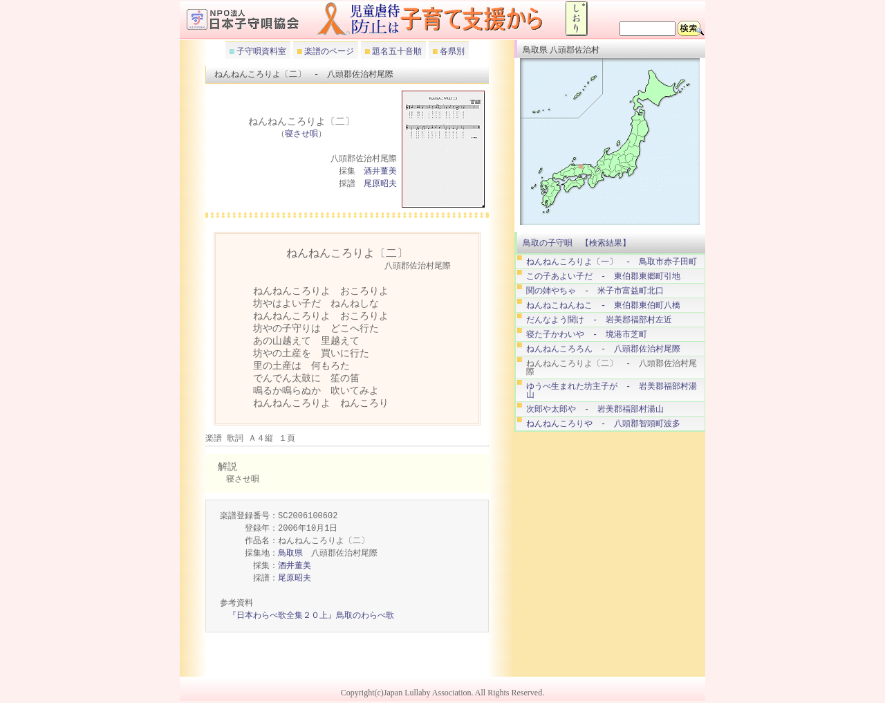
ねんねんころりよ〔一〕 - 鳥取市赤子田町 (611, 262)
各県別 (451, 51)
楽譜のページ (328, 51)
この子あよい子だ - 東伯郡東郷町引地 (603, 276)
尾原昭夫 (380, 184)
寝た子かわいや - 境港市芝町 (586, 334)
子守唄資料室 (260, 51)
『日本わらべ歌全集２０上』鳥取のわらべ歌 (311, 616)
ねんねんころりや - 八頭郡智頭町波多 (603, 424)
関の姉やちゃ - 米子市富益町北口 (595, 291)
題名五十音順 (396, 51)
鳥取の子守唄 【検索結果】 (577, 243)
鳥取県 (290, 554)
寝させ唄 (301, 134)
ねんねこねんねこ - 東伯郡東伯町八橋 (603, 305)
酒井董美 (380, 172)
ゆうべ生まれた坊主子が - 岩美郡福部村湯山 (611, 391)
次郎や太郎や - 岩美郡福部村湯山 (595, 409)
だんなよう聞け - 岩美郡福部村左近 (599, 320)
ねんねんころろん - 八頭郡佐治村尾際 (603, 349)
